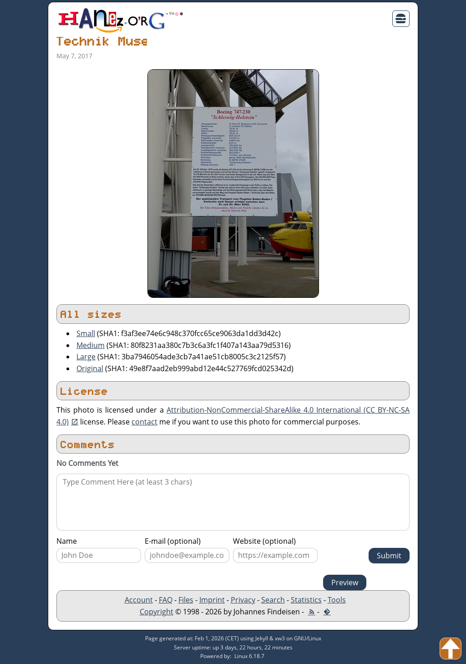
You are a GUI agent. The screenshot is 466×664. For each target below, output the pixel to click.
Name (66, 541)
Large (86, 357)
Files (185, 600)
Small (85, 333)
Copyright (156, 612)
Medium (90, 345)
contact (144, 422)
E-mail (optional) (173, 541)
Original (89, 368)
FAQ (165, 600)
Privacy (243, 600)
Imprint (212, 600)
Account (139, 600)
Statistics (306, 600)
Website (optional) (264, 541)
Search (273, 600)
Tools (337, 600)
